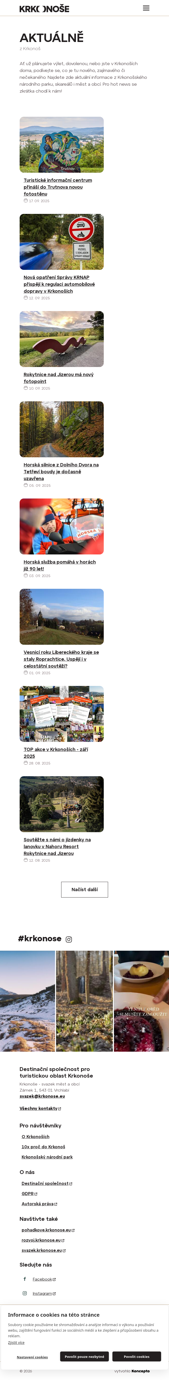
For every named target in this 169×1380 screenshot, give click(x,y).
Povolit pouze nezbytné (84, 1356)
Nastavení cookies (32, 1357)
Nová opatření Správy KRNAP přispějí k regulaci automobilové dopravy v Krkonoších (59, 284)
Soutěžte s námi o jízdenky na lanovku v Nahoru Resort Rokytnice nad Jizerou (57, 846)
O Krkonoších (35, 1136)
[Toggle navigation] (145, 8)
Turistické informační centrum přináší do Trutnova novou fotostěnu (58, 187)
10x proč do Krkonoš (43, 1146)
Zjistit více (16, 1342)
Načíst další (85, 889)
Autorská (39, 1203)
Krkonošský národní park (47, 1157)
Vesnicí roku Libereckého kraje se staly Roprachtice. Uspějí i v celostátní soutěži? (61, 659)
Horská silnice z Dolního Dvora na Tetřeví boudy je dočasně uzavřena (61, 471)
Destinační (47, 1183)
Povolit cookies (136, 1356)
